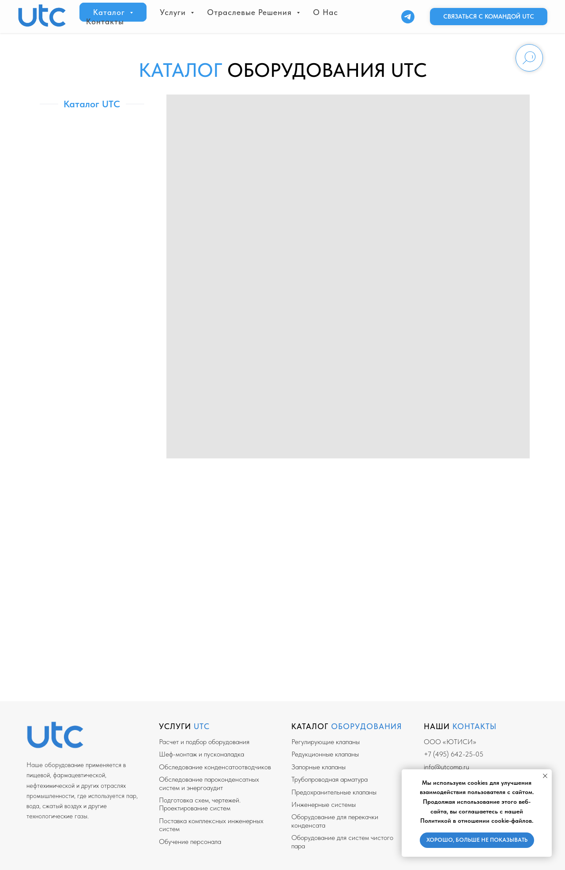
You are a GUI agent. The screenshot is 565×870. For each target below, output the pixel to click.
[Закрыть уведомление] (545, 776)
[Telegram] (407, 16)
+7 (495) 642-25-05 (453, 754)
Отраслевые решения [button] (250, 12)
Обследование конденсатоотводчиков (215, 767)
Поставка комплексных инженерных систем (211, 825)
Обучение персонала (190, 841)
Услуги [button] (174, 12)
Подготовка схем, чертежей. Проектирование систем (200, 804)
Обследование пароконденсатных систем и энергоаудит (209, 783)
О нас (325, 12)
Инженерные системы (323, 804)
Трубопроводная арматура (329, 779)
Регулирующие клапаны (325, 742)
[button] (488, 17)
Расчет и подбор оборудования (204, 742)
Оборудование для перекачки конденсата (334, 821)
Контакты (105, 21)
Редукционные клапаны (325, 754)
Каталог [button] (110, 12)
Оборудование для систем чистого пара (342, 841)
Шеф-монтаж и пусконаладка (201, 754)
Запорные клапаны (318, 767)
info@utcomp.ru (446, 767)
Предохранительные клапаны (334, 792)
